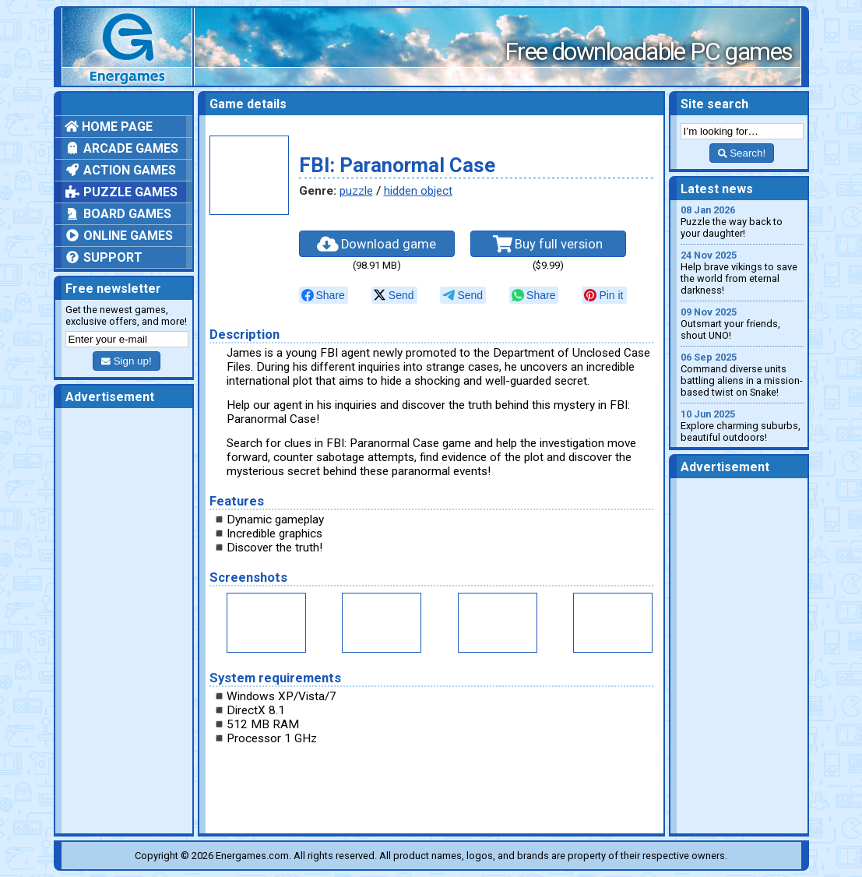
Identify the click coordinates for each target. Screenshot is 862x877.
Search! (741, 153)
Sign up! (126, 361)
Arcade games (121, 148)
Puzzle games (121, 192)
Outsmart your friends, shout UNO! (742, 323)
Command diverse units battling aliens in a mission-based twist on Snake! (742, 374)
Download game (377, 243)
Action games (120, 170)
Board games (118, 213)
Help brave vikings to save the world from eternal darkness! (742, 272)
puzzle (356, 191)
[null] (323, 295)
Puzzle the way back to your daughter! (742, 221)
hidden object (418, 191)
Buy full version (548, 243)
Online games (119, 235)
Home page (109, 126)
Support (103, 257)
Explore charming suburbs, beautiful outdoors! (742, 425)
